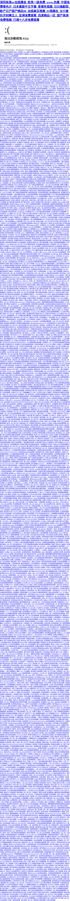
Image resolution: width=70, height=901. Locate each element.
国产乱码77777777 (16, 334)
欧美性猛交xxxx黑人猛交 (61, 167)
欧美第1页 (57, 575)
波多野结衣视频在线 (45, 856)
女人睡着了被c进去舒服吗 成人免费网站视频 (27, 500)
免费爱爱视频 (50, 594)
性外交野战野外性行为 (53, 183)
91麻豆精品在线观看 (22, 179)
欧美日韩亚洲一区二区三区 (9, 446)
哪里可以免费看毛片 (42, 436)
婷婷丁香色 (23, 817)
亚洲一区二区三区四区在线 (24, 352)
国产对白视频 (4, 246)
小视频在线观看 (35, 598)
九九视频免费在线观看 (34, 342)
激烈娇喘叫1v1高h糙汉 (16, 79)
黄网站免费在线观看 (45, 363)
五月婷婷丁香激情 (50, 298)
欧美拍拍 (60, 657)
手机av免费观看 (43, 796)
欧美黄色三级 (57, 240)
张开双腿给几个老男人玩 (22, 582)
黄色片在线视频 (16, 442)
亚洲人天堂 (46, 456)
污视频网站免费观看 (57, 513)
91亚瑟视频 (30, 513)
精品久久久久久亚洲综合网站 (54, 65)
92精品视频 (60, 606)
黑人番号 (61, 250)
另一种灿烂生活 (47, 711)
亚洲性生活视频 (12, 740)
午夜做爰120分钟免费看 (10, 625)
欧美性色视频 (24, 154)
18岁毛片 (48, 408)
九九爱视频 (4, 300)
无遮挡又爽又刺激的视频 (46, 471)
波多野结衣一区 (21, 831)
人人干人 (41, 161)
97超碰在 (54, 202)
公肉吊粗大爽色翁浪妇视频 (9, 594)
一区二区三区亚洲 (13, 306)
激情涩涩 (22, 806)
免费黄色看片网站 (8, 731)
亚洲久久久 (30, 656)
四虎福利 (7, 509)
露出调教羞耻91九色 (10, 338)
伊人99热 (15, 369)
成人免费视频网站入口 (38, 219)
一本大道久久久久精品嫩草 (36, 790)
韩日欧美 (46, 329)
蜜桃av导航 (40, 284)
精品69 (18, 425)
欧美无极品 (22, 415)
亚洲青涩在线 (29, 81)
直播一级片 (12, 63)
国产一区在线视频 (44, 254)
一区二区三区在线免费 (52, 184)
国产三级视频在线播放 (33, 204)
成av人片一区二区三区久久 (58, 281)
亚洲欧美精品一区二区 (58, 832)
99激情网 (21, 834)
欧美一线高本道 (7, 840)
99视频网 (55, 404)
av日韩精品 (20, 106)
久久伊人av (43, 757)
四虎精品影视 (56, 496)
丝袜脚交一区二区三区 (55, 550)
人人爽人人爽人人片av (40, 252)
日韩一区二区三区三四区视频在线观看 (57, 248)
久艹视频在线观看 (30, 884)
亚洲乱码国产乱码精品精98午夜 (34, 165)
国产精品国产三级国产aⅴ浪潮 (17, 381)
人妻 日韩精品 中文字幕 (31, 119)
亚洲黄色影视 (51, 609)
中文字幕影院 (59, 277)
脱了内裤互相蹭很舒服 (36, 184)
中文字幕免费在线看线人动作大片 (29, 223)
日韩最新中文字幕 (46, 444)
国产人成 (4, 219)
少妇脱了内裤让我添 (49, 231)
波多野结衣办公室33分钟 (30, 136)
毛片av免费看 (31, 98)
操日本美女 (59, 481)
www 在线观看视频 (24, 673)
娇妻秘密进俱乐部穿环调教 (28, 254)
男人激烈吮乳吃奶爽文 (58, 150)
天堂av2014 (51, 290)
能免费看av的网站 (47, 446)
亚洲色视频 (54, 607)
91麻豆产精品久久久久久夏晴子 (43, 175)
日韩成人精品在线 (51, 492)
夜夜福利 (14, 673)
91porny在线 (50, 121)
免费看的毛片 (21, 225)
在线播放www (13, 152)
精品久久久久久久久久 (29, 413)
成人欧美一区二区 (27, 900)
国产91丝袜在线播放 (43, 644)
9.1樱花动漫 (20, 717)
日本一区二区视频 (25, 625)
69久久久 (18, 588)
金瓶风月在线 (14, 398)
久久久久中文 (21, 757)
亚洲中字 (41, 390)
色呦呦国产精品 (62, 525)
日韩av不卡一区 (16, 392)
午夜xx (48, 567)
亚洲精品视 (37, 746)
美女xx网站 (46, 127)
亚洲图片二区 (47, 342)
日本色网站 (4, 725)
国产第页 (47, 269)
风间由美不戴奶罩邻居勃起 (57, 448)
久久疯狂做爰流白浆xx (58, 773)
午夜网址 (37, 550)
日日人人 (26, 281)
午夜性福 (56, 431)
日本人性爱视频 (50, 732)
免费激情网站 (61, 800)
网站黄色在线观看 (53, 273)
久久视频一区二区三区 (14, 213)
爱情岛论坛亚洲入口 (34, 381)
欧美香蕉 (40, 867)
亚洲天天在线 (50, 688)
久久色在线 (63, 650)
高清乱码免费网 (10, 258)
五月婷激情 (40, 467)
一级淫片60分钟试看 (57, 104)
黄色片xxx (28, 531)
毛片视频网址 (29, 769)
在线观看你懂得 (56, 358)
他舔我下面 (45, 473)
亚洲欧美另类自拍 (13, 804)
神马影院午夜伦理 (24, 69)
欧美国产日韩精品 (36, 123)
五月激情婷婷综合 (21, 186)
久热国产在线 (40, 183)
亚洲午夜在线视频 (58, 294)
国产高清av (13, 565)
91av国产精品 (55, 267)
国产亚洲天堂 (14, 436)
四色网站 (35, 825)
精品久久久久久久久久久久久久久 (13, 744)
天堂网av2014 (8, 584)
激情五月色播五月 (6, 590)
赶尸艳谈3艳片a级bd (34, 96)
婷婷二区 (53, 163)
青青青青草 (56, 882)
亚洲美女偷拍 (48, 146)
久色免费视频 (12, 86)
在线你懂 (20, 221)
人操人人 (41, 492)
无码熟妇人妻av (47, 308)
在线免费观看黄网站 (6, 582)
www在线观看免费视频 (38, 700)
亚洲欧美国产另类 (17, 461)
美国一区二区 (46, 886)
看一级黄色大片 (9, 429)
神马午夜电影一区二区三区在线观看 (27, 719)
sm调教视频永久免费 (30, 404)
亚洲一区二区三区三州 (9, 394)
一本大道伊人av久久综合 (43, 294)
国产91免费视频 (61, 211)
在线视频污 (16, 256)
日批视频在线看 (24, 479)
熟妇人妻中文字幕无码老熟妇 (15, 375)
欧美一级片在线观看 (9, 404)
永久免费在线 (48, 582)
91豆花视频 (4, 473)
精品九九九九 (50, 765)
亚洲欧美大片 (9, 607)
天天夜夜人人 (45, 319)
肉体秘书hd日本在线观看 (24, 102)
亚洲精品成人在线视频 (62, 471)
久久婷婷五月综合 (20, 519)
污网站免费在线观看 (23, 75)
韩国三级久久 (54, 650)
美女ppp (55, 761)
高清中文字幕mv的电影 (30, 213)
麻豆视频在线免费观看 (47, 419)
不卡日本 (12, 102)
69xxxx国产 (65, 575)
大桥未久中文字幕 (58, 698)
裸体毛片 (40, 438)
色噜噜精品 (62, 165)
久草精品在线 (38, 640)
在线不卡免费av (36, 536)
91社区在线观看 (10, 767)
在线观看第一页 (12, 315)
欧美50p (23, 640)
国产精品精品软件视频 (49, 561)
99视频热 (52, 125)
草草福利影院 (18, 484)
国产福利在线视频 (40, 121)
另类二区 (5, 692)
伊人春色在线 (32, 875)
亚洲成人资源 (8, 486)
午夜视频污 (4, 350)
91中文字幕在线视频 (45, 619)
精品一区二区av (56, 131)
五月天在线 (34, 350)
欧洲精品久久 (29, 375)
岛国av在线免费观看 (60, 423)
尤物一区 (22, 804)
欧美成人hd (47, 754)
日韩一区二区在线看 (52, 400)
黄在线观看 (16, 815)
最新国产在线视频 (45, 131)
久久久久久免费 (33, 817)
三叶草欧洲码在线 (63, 111)
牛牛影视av (35, 665)
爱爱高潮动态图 (15, 73)
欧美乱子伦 (47, 896)
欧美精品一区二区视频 (28, 406)
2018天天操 (10, 352)
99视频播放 (47, 852)
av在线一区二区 (41, 215)
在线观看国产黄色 (56, 133)
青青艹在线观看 (61, 125)
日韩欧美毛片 (30, 211)
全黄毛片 (21, 152)
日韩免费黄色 (22, 98)
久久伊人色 (43, 673)
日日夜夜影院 (8, 669)
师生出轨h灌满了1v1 (55, 592)
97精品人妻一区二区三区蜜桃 (48, 213)
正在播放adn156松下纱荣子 (13, 248)
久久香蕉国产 (48, 890)
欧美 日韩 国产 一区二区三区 (40, 133)
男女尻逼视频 (58, 684)
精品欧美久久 (26, 561)
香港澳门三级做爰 (35, 742)
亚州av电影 (39, 236)
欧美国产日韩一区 (55, 350)
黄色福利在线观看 (11, 209)
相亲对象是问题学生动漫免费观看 (35, 431)
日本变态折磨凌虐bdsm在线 (40, 648)
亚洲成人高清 (21, 111)
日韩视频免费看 (46, 880)
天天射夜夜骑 (59, 540)
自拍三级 (57, 146)
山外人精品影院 (7, 386)
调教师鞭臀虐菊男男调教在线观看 (53, 302)
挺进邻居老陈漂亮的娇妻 (26, 338)
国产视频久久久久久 (38, 463)
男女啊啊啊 (16, 373)
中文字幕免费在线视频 (11, 125)
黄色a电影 (63, 100)
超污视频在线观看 (61, 734)
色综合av (28, 617)
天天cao (10, 490)
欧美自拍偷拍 (54, 656)
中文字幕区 (40, 621)
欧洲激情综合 (24, 896)
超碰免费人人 (9, 144)
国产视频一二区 (26, 825)
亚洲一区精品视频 (14, 900)
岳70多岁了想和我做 (40, 831)
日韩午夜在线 (32, 631)
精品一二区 (34, 196)
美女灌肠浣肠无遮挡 (43, 244)
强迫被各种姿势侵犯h (19, 492)
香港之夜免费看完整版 (62, 752)
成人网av (16, 481)
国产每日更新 (51, 838)
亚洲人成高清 (15, 200)
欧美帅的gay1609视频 (11, 90)
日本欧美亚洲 (64, 588)
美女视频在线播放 (63, 117)
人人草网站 (16, 406)
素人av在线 (61, 202)
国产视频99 (28, 152)
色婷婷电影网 (7, 83)
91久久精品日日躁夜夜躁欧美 (34, 261)
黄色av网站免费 (17, 183)
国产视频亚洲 (61, 142)
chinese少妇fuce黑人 (48, 96)
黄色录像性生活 (50, 75)
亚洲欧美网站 (41, 179)
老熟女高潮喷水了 (59, 634)
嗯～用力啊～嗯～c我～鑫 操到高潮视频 (35, 588)
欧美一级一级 (11, 273)
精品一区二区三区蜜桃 (36, 775)
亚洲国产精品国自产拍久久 (25, 371)
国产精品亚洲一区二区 (42, 67)
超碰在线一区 (24, 423)
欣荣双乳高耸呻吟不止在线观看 (15, 242)
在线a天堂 (39, 356)
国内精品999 (24, 288)
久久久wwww (52, 525)
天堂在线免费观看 (32, 194)
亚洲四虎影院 (25, 267)
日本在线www (17, 281)
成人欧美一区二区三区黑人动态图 (33, 732)
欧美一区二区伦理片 (36, 490)
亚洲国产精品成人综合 (33, 208)
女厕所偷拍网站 (41, 486)
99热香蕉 (54, 338)
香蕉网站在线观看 (56, 815)
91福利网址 (54, 456)
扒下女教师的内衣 (42, 573)
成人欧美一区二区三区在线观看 (24, 292)
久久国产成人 (15, 650)
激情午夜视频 (63, 404)
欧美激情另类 (17, 548)
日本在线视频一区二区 (7, 738)
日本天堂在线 (48, 236)
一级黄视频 (59, 429)
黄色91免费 (20, 206)
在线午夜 (16, 861)
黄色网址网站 (32, 771)
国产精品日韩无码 (20, 331)
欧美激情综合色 (25, 350)
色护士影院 (65, 348)
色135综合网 (47, 504)
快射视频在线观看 (6, 548)
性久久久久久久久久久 (37, 135)
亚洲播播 (60, 271)
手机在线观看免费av (60, 463)
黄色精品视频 (53, 217)
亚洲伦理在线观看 (37, 138)
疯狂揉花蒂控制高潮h (29, 198)
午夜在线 (50, 527)
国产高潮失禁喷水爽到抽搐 (24, 92)
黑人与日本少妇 (55, 329)
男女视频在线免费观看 (57, 81)
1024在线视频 (21, 319)
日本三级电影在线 (57, 102)
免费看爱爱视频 (63, 492)
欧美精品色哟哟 (12, 167)
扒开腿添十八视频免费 (17, 131)
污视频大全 (17, 217)
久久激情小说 (22, 209)
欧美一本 (33, 281)
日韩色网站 (41, 519)
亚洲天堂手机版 (50, 313)
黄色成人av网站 (26, 377)
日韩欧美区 (4, 275)
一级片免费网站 (10, 671)
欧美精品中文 (60, 721)
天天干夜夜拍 (8, 229)
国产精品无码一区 (33, 340)
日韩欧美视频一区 (37, 506)
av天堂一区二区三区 (61, 175)
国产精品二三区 (65, 273)
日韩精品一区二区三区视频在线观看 (40, 286)
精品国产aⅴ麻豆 (26, 113)
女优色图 (38, 667)
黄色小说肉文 (36, 561)
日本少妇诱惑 (51, 179)
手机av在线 (3, 381)
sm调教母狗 (14, 800)
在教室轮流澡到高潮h (51, 663)
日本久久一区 (44, 627)
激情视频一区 (11, 711)
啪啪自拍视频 (35, 654)
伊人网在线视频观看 (60, 890)
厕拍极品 (16, 592)
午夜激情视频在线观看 (11, 388)
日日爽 (53, 211)
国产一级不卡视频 (32, 684)
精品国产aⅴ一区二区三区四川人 (51, 396)
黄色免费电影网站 (16, 231)
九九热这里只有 (22, 888)
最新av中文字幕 (43, 865)
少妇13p (19, 290)
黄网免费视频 (15, 534)
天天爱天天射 (4, 661)
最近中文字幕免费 (24, 196)
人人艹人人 (39, 606)
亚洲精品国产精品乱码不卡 (36, 313)
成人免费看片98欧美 (27, 294)
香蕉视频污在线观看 (31, 63)
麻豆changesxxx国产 (33, 225)
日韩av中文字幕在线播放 (61, 444)
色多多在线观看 (45, 719)
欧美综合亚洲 (35, 521)
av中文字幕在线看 (21, 619)
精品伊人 (66, 271)
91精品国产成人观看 (33, 148)
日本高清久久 (6, 138)
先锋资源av (10, 865)
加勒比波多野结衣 (62, 154)
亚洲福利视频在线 (23, 327)
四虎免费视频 (5, 806)
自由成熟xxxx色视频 (37, 75)
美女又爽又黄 (64, 736)
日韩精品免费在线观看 (12, 267)
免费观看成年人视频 (32, 233)
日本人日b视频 (9, 554)
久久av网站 (57, 61)
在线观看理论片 (51, 90)
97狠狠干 (49, 392)
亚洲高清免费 (42, 748)
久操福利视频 (64, 511)
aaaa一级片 (14, 586)
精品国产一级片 (52, 529)
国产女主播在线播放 (6, 379)
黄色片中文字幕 (49, 138)
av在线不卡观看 (54, 100)
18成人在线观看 (60, 148)
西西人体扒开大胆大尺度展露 (18, 440)
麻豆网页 (7, 707)
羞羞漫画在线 (32, 192)
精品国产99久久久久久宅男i (13, 215)
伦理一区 (21, 158)
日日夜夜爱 (65, 567)
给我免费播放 (4, 73)
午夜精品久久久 (53, 579)
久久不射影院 (31, 319)
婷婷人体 (18, 736)
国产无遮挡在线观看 (36, 115)
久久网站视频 (39, 142)
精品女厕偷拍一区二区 (47, 233)
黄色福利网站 (45, 736)
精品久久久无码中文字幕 (57, 196)
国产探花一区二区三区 (21, 317)
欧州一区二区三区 (13, 423)
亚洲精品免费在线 (36, 538)
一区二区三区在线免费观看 (54, 336)
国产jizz (17, 515)
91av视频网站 (21, 767)
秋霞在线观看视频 (34, 58)
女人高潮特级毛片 (13, 408)
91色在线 (41, 802)
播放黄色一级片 (64, 60)
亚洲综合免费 (7, 133)
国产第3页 (30, 640)
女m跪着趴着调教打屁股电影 (41, 129)
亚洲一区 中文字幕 (49, 671)
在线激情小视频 (12, 88)
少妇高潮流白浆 (17, 623)
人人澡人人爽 (51, 271)
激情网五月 (58, 527)
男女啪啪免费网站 (17, 121)
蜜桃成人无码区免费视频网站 (9, 169)
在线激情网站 (24, 481)
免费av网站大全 (12, 69)
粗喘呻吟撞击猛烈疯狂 (45, 359)
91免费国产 (17, 146)
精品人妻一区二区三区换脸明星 (35, 517)
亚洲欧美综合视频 (35, 94)
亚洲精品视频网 (40, 181)
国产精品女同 (24, 529)
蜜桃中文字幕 (59, 96)
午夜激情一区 (28, 623)
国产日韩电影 (9, 186)
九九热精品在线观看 (50, 111)
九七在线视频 (15, 177)
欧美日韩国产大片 (29, 334)
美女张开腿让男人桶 (25, 325)
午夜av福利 (27, 696)
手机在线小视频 (39, 836)
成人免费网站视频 (39, 713)
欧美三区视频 (9, 536)
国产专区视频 (15, 154)
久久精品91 (35, 673)
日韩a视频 (42, 777)
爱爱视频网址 (14, 813)
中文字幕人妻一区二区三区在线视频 (27, 615)
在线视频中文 (39, 509)
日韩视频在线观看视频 (21, 361)
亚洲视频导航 (20, 273)
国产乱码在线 (23, 508)
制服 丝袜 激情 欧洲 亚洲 (27, 354)
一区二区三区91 (21, 575)
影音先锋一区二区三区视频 (59, 171)
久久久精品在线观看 (41, 373)
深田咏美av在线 (40, 827)
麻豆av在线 (7, 129)
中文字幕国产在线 (10, 290)
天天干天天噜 (24, 534)
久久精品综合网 (44, 136)
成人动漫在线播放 (34, 702)
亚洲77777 (28, 713)
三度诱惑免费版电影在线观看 (42, 240)
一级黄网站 (41, 502)
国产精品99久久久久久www (11, 277)
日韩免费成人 (43, 317)
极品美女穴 (44, 223)
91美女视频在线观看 (19, 513)
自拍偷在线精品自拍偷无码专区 (18, 115)
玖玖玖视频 (8, 700)
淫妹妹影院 (39, 375)
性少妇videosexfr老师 (15, 723)
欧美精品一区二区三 (52, 502)
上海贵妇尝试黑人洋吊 (37, 427)
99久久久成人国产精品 (44, 771)
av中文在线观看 (11, 223)
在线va (20, 88)
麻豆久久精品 (56, 309)
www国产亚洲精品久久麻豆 (36, 90)
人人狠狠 (18, 309)
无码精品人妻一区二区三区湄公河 (35, 838)
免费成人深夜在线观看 (51, 509)
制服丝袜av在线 (58, 715)
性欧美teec (10, 292)
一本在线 (44, 550)
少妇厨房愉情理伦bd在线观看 (34, 275)
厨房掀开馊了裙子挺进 (45, 61)
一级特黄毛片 (9, 588)
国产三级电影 (57, 352)
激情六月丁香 (13, 346)
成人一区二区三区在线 (11, 631)
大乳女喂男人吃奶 (56, 136)
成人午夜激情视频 (6, 58)
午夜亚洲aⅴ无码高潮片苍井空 (42, 315)
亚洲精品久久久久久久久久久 (22, 283)
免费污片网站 (47, 500)
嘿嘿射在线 (30, 65)
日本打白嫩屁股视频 (21, 863)
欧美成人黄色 (51, 779)
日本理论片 (44, 217)
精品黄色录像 (19, 554)
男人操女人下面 (5, 419)
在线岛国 (29, 415)
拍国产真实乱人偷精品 (58, 544)
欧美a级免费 (21, 259)
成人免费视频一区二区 (29, 146)
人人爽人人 (39, 306)
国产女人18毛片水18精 (11, 67)
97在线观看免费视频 (48, 148)
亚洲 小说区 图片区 (61, 219)
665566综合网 (62, 173)
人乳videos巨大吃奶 (27, 373)
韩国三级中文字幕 (32, 131)
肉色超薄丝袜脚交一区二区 (55, 498)
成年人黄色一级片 (23, 682)
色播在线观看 (43, 857)
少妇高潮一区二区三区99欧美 (23, 271)
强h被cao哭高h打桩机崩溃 (22, 238)
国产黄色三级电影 (53, 159)
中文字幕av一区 (26, 129)
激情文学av (36, 258)
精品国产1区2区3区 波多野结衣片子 (52, 642)
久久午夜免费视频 (20, 486)
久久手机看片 (23, 348)
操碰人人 (60, 632)
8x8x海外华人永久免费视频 (43, 73)
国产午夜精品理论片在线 (28, 125)
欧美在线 (60, 796)
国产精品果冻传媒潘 (13, 202)
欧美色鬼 (50, 234)
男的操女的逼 (36, 238)
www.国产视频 (22, 819)
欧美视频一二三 (64, 546)
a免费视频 (43, 296)
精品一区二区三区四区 (42, 402)
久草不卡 (51, 600)
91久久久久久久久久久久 (43, 569)
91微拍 (59, 344)
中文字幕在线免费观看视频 (60, 194)
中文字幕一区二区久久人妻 (50, 369)
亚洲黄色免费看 (56, 567)
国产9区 (12, 573)
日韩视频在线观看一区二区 (59, 269)
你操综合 (47, 784)
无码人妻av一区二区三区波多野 (34, 604)
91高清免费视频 (9, 686)
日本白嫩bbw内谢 (8, 846)
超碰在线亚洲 (11, 319)
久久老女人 (53, 415)
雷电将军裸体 (62, 69)
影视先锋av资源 (45, 300)
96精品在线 (32, 440)
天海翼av (46, 86)
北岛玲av (8, 252)
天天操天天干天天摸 (12, 817)
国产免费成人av (57, 754)
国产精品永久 (54, 473)
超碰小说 (55, 60)
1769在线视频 (44, 163)
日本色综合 (10, 367)
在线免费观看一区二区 (20, 675)
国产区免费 (63, 221)
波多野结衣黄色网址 (42, 77)
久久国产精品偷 (25, 388)
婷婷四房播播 (22, 873)
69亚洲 (67, 417)
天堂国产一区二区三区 (31, 484)
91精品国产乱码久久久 (12, 108)
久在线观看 (23, 408)
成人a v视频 (9, 458)
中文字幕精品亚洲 (29, 244)
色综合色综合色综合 (19, 284)
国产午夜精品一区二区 (55, 875)
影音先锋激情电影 (44, 63)
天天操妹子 (55, 636)
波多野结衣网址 (16, 509)
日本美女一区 (55, 692)
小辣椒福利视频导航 (54, 873)
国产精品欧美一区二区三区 (28, 398)
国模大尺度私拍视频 (21, 458)
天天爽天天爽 (33, 483)
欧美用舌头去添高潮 (30, 365)
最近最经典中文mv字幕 (19, 642)
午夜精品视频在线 (6, 577)
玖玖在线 (65, 354)
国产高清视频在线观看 (16, 275)
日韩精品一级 (22, 394)
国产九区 (28, 715)
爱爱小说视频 (18, 229)
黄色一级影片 (8, 438)
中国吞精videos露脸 (18, 531)
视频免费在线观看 (53, 265)
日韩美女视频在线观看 (40, 763)
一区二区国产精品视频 (27, 306)
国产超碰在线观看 (42, 292)
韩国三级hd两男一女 (6, 340)
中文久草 (28, 506)
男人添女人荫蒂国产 (30, 461)
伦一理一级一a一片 (26, 709)
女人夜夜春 (26, 648)
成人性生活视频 (31, 331)
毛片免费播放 (51, 861)
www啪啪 (39, 898)
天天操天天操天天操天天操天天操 (38, 892)
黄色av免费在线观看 (18, 879)
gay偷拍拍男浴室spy (33, 627)
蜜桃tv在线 (33, 179)
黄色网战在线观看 (26, 156)
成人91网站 (60, 75)
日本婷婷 (39, 111)
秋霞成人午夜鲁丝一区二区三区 (25, 607)
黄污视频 (62, 681)
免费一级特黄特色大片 (59, 823)
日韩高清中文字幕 (59, 215)
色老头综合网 (12, 140)
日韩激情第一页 (58, 227)
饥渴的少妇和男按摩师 (61, 434)
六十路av (44, 521)
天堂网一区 (6, 98)
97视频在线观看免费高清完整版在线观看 (15, 396)
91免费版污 (56, 756)
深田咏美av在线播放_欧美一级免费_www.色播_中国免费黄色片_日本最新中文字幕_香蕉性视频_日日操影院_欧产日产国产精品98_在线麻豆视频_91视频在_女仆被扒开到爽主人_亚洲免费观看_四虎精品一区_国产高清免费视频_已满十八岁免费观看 (35, 11)
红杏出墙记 (12, 279)
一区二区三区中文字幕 (51, 221)
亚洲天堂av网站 (21, 313)
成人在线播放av (10, 221)
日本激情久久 (50, 863)
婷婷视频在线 (24, 190)
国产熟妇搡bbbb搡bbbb (50, 177)
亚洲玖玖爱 (35, 532)
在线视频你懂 (31, 450)
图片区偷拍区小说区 (17, 171)
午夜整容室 (64, 140)
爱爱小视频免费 (7, 331)
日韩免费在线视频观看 (40, 169)
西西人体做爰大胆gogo (25, 498)
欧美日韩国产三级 (52, 727)
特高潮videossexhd (8, 525)
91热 (39, 106)
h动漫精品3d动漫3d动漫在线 (55, 679)
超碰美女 (8, 748)
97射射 (39, 473)
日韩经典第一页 (63, 571)
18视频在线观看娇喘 (39, 113)
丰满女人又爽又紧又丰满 (21, 796)
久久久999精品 (57, 286)
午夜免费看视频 (35, 396)
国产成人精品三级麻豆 (26, 550)
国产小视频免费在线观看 (51, 375)
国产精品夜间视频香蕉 (46, 425)
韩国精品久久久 (32, 363)
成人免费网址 (53, 436)
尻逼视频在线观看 (21, 367)
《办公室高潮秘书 (52, 546)
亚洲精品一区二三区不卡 (50, 746)
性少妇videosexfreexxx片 (39, 323)
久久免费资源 (27, 252)
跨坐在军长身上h (46, 715)
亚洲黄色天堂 (65, 192)
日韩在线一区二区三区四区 (30, 848)
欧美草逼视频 (4, 838)
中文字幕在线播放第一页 (8, 757)
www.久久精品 (7, 192)
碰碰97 (46, 479)
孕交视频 (10, 238)
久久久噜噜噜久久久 (52, 713)
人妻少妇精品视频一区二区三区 (20, 269)
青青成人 (23, 256)
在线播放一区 (7, 183)
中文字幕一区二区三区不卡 (57, 738)
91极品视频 (33, 61)
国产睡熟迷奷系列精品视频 (50, 511)
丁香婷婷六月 (33, 856)
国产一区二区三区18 (9, 654)
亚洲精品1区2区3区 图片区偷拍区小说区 (52, 465)
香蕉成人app (26, 706)
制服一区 (47, 657)
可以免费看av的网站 (18, 358)
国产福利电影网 (20, 110)
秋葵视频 (26, 694)
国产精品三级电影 (25, 159)
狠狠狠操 (37, 352)
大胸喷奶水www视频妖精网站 (38, 738)
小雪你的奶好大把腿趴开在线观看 (45, 794)
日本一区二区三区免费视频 (55, 690)
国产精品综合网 (33, 140)
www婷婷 (15, 508)
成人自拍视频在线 (29, 215)
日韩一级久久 (61, 794)
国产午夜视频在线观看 (60, 888)
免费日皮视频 (33, 508)
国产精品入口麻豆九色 (8, 60)
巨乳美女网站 (14, 894)
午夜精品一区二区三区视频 (56, 144)
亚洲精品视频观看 (10, 225)
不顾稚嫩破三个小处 (50, 356)
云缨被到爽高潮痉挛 (23, 336)
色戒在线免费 (43, 684)
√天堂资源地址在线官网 (49, 602)
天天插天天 (19, 536)
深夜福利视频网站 (42, 88)
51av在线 (30, 831)
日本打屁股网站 (9, 827)
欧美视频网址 (60, 225)
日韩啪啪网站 (58, 259)
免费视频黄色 (34, 829)
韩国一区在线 (12, 494)
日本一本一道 (4, 754)
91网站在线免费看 (34, 642)
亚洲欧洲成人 (23, 594)
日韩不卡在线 (49, 621)
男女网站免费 (7, 523)
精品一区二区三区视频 (56, 611)
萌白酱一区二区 (38, 663)
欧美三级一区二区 (11, 296)
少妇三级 (64, 359)
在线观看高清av (65, 627)
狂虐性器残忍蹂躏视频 (20, 58)
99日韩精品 (33, 609)
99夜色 (28, 867)
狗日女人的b (17, 842)
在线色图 (7, 402)
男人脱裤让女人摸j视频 (8, 75)
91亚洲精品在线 (62, 861)
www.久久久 (28, 663)
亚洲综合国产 (40, 596)
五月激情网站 (8, 136)
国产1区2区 (37, 102)
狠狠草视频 (24, 592)
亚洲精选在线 (25, 234)
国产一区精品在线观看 (58, 83)
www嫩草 (16, 590)
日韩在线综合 (36, 127)
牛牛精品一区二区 (43, 100)
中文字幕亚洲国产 (64, 836)
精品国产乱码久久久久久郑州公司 (37, 767)
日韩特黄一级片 (29, 142)
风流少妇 (24, 679)
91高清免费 (22, 86)
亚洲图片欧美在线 (18, 621)
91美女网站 (12, 356)
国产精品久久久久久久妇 (33, 206)
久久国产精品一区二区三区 (61, 569)
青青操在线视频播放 (61, 306)
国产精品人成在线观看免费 (27, 100)
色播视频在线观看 (45, 110)
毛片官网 (63, 869)
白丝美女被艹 (53, 767)
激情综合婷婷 (43, 158)
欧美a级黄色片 (17, 544)
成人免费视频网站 (64, 377)
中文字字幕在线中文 (23, 877)
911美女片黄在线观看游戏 (18, 246)
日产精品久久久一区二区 (36, 408)
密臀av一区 (52, 675)
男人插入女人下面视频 (11, 161)
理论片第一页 (57, 200)
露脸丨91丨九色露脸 (23, 671)
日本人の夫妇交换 (14, 690)
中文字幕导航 (31, 486)
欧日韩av (8, 508)
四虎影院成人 (7, 688)
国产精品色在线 (5, 663)
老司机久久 (19, 365)
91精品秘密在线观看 (12, 348)
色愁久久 (53, 707)
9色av (67, 677)
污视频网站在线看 (23, 61)
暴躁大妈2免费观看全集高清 (56, 700)
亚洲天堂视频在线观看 (27, 77)
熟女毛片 (51, 292)
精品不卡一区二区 (47, 167)
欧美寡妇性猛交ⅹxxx (18, 704)
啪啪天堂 (34, 234)
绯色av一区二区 (17, 252)
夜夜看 (13, 638)
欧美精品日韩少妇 (50, 490)
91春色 (45, 79)
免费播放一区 (55, 300)
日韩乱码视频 (38, 344)
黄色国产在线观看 (37, 671)
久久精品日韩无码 (15, 250)
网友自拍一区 (61, 759)
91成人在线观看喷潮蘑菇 (57, 242)
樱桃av (19, 782)
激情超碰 (29, 279)
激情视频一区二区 (10, 336)
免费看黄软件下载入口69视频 (53, 879)
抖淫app (51, 373)
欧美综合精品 (53, 532)
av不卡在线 (49, 135)
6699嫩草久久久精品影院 (22, 311)
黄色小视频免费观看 (31, 171)
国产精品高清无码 (30, 554)
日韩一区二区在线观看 (62, 58)
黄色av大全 (64, 500)
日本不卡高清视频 (51, 142)
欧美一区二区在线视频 (17, 788)
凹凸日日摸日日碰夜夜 (56, 123)
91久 (60, 532)
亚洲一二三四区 (56, 581)
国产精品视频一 (10, 104)
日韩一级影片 (19, 300)
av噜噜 (2, 173)
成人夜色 (11, 300)
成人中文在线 (36, 496)
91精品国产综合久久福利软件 (45, 442)
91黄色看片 (32, 288)
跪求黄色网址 (27, 248)
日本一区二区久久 (40, 273)
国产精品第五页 (37, 377)
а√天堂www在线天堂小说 (54, 706)
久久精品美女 (38, 177)
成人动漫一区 (19, 429)
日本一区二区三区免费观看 (58, 77)
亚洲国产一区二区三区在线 (9, 550)
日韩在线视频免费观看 (27, 542)
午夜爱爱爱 (18, 669)
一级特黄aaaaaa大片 (6, 854)
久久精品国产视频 (16, 611)
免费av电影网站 (26, 448)
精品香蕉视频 (15, 419)
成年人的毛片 (62, 238)
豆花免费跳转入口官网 (57, 365)
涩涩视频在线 (12, 261)
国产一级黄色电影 (55, 288)
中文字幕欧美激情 (31, 144)
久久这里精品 (9, 632)
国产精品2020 (37, 850)
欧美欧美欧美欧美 (36, 361)
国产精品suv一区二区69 (16, 617)
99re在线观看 (38, 840)
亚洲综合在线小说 (33, 242)
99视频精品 (25, 775)
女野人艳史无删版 (23, 475)
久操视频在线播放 (60, 454)
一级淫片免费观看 (43, 717)
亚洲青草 (40, 298)
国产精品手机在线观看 (12, 294)
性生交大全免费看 (38, 248)
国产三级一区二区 (41, 290)
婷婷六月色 (23, 861)
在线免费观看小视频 (16, 750)
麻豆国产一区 (15, 779)
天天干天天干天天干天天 (8, 259)
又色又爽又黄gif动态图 (10, 286)
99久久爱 (8, 579)
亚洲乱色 (14, 98)
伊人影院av (29, 681)
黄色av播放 (28, 300)
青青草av (32, 356)
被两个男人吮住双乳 (23, 692)
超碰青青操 (7, 850)
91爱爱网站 (16, 129)
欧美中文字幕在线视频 (19, 567)
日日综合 (30, 546)
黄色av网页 (6, 231)
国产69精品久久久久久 (37, 154)
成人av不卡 (19, 165)
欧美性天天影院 (34, 167)
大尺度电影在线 (31, 844)
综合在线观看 (53, 458)
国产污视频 (37, 752)
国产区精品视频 (10, 734)
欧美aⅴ (18, 679)
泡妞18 (33, 159)
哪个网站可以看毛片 (10, 304)
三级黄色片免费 (58, 552)
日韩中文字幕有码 (43, 333)
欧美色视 (57, 152)
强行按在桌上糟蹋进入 (22, 219)
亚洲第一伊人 (15, 677)
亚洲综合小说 (9, 515)
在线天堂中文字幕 (13, 77)
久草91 (33, 202)
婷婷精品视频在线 (58, 209)
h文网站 (49, 215)
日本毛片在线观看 (6, 513)
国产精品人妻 (44, 340)
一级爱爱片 (58, 121)
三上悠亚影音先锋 (16, 659)
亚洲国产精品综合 (35, 423)
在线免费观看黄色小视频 (59, 63)
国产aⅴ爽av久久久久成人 (59, 106)
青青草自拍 (43, 804)
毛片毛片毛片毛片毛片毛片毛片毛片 (14, 342)
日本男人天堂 (26, 669)
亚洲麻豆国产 (34, 217)
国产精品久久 (50, 154)
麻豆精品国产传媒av (6, 271)
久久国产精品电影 (8, 365)
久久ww (62, 665)
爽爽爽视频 (4, 890)
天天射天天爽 (41, 392)
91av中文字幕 (62, 261)
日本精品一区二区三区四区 (28, 161)
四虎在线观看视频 (33, 256)
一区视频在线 (15, 563)
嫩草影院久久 (14, 94)
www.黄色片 (49, 790)
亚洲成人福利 (39, 383)
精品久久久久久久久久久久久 (26, 60)
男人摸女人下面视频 (31, 158)
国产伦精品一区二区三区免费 (50, 877)
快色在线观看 (52, 79)
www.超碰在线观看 (51, 261)
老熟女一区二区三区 (15, 634)
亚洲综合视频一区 (40, 371)
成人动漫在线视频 (43, 515)
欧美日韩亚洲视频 (48, 206)
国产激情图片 (45, 106)
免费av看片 (23, 754)
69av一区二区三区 (34, 186)
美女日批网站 (4, 436)
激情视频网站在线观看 (43, 83)
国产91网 (5, 346)
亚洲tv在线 (44, 811)
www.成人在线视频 (40, 859)
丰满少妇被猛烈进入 (39, 156)
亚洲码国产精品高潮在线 (52, 640)
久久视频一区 (48, 334)
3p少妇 (4, 709)
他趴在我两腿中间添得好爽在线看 (24, 83)
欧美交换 (31, 394)
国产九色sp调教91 (21, 632)
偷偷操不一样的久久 (40, 108)
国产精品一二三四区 (7, 96)
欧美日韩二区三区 (50, 467)
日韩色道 (9, 117)
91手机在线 (66, 352)
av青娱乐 (17, 467)
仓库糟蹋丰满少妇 (10, 656)
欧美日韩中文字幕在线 (24, 85)
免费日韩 (15, 138)
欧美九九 (22, 713)
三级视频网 (60, 333)
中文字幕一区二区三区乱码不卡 (36, 259)
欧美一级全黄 (53, 556)
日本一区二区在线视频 (28, 644)
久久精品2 (7, 358)
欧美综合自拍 (11, 111)
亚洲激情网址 (45, 229)
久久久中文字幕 (10, 782)
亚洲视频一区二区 (51, 165)
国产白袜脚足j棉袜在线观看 (52, 354)
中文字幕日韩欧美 (45, 882)
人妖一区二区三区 (27, 73)
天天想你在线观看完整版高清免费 (15, 546)
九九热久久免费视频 (12, 409)
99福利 (55, 238)
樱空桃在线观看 (25, 409)
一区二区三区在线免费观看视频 (48, 508)
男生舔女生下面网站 (46, 617)
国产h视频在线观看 (57, 384)
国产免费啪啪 (39, 813)
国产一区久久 (51, 842)
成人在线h (43, 750)
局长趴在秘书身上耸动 (49, 327)
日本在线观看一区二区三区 (9, 325)
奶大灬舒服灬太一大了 (30, 761)
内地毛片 (10, 146)
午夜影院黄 (30, 661)
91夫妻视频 (28, 559)
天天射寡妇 (41, 400)
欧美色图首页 (14, 190)
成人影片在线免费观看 (52, 161)
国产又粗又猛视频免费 (11, 254)
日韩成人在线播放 (27, 177)
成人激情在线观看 (43, 288)
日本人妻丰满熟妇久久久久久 (42, 559)
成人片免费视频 (39, 92)
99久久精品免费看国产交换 (37, 265)
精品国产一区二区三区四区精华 (54, 438)
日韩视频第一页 (55, 475)
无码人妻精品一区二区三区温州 (28, 417)
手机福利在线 (37, 231)
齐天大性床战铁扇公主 (43, 60)
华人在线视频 (42, 875)
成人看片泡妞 (60, 92)
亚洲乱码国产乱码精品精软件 (30, 444)
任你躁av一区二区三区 (17, 882)
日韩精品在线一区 (58, 408)
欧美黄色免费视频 (29, 183)
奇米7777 (45, 681)
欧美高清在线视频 (53, 156)
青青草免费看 (46, 209)
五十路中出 (48, 390)
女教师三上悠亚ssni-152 (35, 754)
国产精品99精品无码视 (21, 123)
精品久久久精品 (47, 423)
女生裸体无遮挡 (13, 350)
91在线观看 (62, 79)
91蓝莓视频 (41, 613)
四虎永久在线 (49, 788)
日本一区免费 (38, 659)
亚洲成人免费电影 (22, 71)
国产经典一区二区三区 (58, 67)
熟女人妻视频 (59, 777)
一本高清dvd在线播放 (26, 369)
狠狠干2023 (46, 898)
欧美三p (33, 867)
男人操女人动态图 (32, 110)
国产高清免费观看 (27, 434)
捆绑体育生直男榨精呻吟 (61, 771)
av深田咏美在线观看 (58, 613)
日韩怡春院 (43, 119)
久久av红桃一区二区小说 (25, 794)
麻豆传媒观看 (17, 761)
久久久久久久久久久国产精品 (35, 788)
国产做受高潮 (30, 236)
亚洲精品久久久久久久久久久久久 (42, 846)
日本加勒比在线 (6, 642)
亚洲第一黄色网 (9, 309)
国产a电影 (17, 188)
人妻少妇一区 (35, 602)
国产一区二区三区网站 (18, 65)
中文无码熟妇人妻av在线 (9, 329)
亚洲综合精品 (28, 859)
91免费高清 (65, 527)
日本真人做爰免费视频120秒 (37, 686)
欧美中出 (58, 394)
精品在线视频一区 (43, 125)
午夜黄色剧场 (61, 90)
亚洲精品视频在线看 (23, 323)
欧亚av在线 (39, 221)
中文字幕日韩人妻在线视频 (29, 425)
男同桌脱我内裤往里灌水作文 (58, 857)
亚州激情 (58, 488)
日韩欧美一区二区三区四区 (33, 79)
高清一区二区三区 (39, 546)
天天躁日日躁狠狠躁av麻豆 (45, 638)
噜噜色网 (51, 108)
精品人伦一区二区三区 (18, 823)
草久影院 (53, 742)
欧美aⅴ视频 (8, 431)
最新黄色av (9, 694)
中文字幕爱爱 (48, 634)
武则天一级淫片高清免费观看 (26, 759)
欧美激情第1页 (52, 323)
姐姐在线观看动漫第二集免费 (9, 529)
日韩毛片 (36, 300)
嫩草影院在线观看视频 (12, 173)
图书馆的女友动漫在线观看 (61, 880)
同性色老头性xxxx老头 (36, 71)
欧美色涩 (36, 325)
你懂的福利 (21, 150)
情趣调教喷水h (50, 92)
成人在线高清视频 (16, 802)
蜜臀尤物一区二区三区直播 (23, 175)
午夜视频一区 (54, 86)
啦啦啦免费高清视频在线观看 (9, 609)
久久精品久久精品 (8, 179)
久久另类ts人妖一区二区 (34, 86)
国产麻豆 (21, 261)
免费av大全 (3, 494)
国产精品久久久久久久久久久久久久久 (45, 85)
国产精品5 (27, 532)
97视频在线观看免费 (34, 386)
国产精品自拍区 (34, 163)
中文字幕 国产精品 (26, 169)
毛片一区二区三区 (29, 221)
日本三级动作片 (54, 588)
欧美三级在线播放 (21, 96)
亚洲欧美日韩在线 (37, 269)
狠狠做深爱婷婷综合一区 (30, 309)
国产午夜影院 (31, 111)
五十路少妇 (21, 211)
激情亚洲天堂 (57, 559)
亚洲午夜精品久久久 (19, 363)
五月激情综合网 (61, 609)
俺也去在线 (33, 190)
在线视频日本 (46, 496)
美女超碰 (60, 163)
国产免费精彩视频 (38, 852)
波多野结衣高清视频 (20, 786)
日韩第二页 (33, 796)
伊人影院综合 (22, 140)
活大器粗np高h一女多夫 (45, 198)
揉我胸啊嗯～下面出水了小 (61, 73)
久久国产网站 (65, 311)
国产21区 (45, 556)
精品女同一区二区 (28, 842)
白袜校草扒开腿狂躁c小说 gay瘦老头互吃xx (14, 184)
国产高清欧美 (29, 150)
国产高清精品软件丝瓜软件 (57, 469)
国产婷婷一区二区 (32, 358)
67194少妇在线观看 (32, 804)
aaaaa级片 (52, 333)
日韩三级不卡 (34, 523)
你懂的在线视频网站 (20, 386)
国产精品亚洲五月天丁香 (8, 61)
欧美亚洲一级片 (10, 742)
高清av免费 (51, 521)
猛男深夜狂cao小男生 (37, 421)
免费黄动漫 (22, 90)
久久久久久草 (35, 311)
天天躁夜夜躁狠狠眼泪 (55, 563)
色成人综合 (6, 131)
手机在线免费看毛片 (16, 604)
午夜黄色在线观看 (44, 744)
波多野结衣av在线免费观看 (36, 765)
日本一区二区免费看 (34, 246)
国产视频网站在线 (57, 129)
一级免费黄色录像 (19, 194)
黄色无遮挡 (16, 771)
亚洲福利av (55, 110)
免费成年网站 (30, 638)
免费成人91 (7, 517)
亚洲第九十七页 (6, 531)
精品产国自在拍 (63, 323)
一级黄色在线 (9, 619)
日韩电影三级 (45, 102)
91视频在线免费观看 (25, 315)
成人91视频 (32, 209)
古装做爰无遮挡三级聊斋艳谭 (39, 475)
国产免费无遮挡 (7, 317)
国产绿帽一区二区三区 (45, 200)
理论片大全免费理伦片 (25, 850)
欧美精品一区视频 (31, 744)
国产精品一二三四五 (12, 542)
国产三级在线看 (44, 140)
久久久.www (4, 356)
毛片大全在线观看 (37, 582)
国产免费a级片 (13, 479)
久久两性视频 (4, 308)
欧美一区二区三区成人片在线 (40, 267)
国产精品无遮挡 (62, 806)
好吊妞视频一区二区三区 (38, 529)
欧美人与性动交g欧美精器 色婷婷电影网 (42, 481)
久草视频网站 (56, 450)
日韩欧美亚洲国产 (31, 106)
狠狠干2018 (50, 113)
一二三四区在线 (59, 135)
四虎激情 (44, 563)
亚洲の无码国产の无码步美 (25, 809)
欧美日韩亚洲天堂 (24, 329)
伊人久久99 (37, 279)
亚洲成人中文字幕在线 (56, 865)
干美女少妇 (42, 609)
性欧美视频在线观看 (27, 779)
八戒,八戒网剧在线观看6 (61, 711)
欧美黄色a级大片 (28, 117)
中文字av (26, 688)
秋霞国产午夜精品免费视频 (9, 713)
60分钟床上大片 (19, 233)
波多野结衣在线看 (48, 734)
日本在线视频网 (62, 561)
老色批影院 (65, 71)
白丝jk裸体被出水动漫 (60, 186)
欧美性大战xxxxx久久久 (50, 94)
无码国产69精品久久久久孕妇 (23, 584)
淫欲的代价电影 (48, 306)
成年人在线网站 (49, 802)
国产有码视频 (43, 350)
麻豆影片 (25, 265)
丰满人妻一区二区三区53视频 (9, 773)
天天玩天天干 (32, 707)
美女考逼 (7, 677)
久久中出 (50, 259)
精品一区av (32, 573)
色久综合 (38, 542)
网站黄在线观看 (36, 459)
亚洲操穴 (20, 142)
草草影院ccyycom (61, 233)
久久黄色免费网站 (60, 198)
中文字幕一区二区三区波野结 (57, 831)
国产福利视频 (44, 242)
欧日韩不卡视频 (40, 567)
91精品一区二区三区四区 (13, 552)
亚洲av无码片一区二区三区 (51, 459)
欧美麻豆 (31, 567)
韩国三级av (46, 742)
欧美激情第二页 (12, 100)
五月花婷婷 (65, 183)
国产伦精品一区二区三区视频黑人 (31, 227)
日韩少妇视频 (58, 894)
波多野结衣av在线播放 (15, 652)
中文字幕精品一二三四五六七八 (28, 296)
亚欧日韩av (33, 200)
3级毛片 (15, 700)
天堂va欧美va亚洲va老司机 (54, 534)
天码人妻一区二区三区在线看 (32, 308)
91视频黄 (54, 173)
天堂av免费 (47, 682)
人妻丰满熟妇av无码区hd (58, 98)
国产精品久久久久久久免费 (50, 586)
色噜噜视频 (45, 204)
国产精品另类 (25, 202)
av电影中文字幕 (24, 465)
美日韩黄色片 (16, 579)
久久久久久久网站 (62, 258)
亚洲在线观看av (59, 582)
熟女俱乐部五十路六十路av (21, 133)
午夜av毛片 (9, 400)
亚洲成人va (12, 473)
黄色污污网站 (39, 661)
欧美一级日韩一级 (14, 359)
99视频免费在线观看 (18, 390)
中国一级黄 (31, 861)
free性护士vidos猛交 (43, 607)
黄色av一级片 (55, 644)
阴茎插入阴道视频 (40, 900)
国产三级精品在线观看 (35, 458)
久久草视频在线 (42, 884)
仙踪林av (43, 325)
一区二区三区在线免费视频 (12, 413)
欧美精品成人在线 (8, 719)
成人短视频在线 (36, 729)
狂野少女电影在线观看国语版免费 (46, 117)
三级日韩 (45, 123)
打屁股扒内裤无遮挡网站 (39, 69)
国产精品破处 (40, 725)
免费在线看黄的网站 (13, 540)
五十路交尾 (64, 331)
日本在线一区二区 (6, 196)
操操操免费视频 (44, 815)
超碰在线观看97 (59, 531)
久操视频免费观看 (45, 321)
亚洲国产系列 (18, 694)
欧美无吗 (52, 169)
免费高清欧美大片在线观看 (23, 240)
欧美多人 (24, 188)
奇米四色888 (12, 211)
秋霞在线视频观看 (47, 821)
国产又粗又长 (26, 250)
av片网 (46, 458)
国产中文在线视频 (31, 704)
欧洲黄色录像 (39, 65)
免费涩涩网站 (39, 646)
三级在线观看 (35, 692)
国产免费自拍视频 (39, 531)
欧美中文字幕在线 (10, 206)
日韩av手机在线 (44, 171)
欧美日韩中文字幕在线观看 (46, 277)
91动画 (10, 217)
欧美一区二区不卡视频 (27, 263)
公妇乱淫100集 (60, 292)
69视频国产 (59, 138)
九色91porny (53, 538)
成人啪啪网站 (57, 390)
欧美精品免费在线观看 (24, 496)
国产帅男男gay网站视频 (17, 867)
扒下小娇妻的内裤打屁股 (28, 411)
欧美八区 (52, 223)
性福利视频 (17, 136)
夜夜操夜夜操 (36, 552)
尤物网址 (20, 404)
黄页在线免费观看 (43, 98)
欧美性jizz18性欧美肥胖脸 (19, 163)
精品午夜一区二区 (28, 504)
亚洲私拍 (60, 409)
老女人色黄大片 (27, 634)
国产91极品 (48, 723)
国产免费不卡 (34, 465)
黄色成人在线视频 (29, 88)
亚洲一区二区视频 (50, 421)
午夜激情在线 (27, 231)
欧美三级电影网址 (45, 309)
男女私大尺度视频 (30, 717)
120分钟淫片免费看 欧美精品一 (14, 81)
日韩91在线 (6, 171)
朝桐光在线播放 (30, 621)
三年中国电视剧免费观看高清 (43, 557)
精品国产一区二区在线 (46, 575)
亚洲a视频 (20, 63)
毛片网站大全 (44, 694)
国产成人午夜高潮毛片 (43, 773)
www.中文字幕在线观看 (21, 829)
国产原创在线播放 (10, 606)
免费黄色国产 (55, 319)
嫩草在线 (37, 369)
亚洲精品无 (61, 602)
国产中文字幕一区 (45, 825)
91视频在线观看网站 (48, 58)
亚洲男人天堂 (44, 484)
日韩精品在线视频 (54, 477)
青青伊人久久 (42, 144)
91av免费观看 (28, 121)
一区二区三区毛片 (54, 763)
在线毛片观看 (31, 284)
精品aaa (9, 369)
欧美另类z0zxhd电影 (50, 250)
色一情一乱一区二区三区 (52, 71)
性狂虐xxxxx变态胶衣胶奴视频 (48, 461)
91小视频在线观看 (11, 613)
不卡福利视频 (35, 698)
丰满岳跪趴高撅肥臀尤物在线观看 (49, 331)
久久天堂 (64, 590)
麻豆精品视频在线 (28, 181)
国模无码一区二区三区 (37, 688)
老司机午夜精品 (23, 167)
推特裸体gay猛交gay (16, 838)
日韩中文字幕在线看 (26, 346)
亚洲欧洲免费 (47, 494)
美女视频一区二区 (10, 106)
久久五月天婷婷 (17, 431)
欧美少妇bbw (50, 181)
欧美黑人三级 (54, 229)
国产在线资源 (21, 279)
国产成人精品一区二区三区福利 (15, 148)
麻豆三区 (19, 119)
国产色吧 (10, 208)
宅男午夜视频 (51, 900)
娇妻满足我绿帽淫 (10, 323)
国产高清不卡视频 (31, 865)
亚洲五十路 (53, 409)
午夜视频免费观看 (10, 496)
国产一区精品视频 (40, 271)
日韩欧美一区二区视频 (47, 225)
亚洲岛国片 (39, 652)
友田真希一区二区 (26, 127)
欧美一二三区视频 (16, 181)
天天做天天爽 (38, 600)
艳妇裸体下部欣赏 (56, 717)
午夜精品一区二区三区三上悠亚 (54, 115)
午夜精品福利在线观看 (28, 277)
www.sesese (17, 400)
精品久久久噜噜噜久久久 (32, 229)
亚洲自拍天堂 (53, 681)
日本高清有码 (27, 433)
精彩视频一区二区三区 (42, 150)
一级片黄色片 (12, 821)
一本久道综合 (38, 634)
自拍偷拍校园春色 (21, 573)
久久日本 (25, 579)
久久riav (38, 263)
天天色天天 (66, 648)
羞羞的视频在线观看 (44, 190)
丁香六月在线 (52, 69)
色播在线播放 (17, 117)
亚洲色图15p (65, 756)
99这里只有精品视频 (39, 433)
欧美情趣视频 (42, 234)
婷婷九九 (62, 677)
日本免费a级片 (36, 563)
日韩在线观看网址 (28, 509)
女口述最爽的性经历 (10, 158)
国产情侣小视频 (21, 298)
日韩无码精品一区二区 (28, 400)
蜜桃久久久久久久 (47, 279)
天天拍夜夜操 (19, 865)
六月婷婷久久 (44, 611)
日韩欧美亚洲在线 (36, 329)
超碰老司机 (55, 825)
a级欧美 (39, 209)
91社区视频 (41, 554)
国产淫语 (3, 273)
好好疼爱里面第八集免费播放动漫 (49, 192)
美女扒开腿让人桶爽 (23, 729)
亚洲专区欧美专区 (61, 600)
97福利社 (3, 113)
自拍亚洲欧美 (25, 477)
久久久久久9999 (50, 427)
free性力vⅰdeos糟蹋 (27, 108)
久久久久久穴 (14, 781)
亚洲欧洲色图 (9, 110)
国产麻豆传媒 (22, 286)
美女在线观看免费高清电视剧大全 (18, 538)
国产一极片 (60, 779)
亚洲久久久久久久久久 (20, 807)
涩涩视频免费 (17, 504)
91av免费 (40, 406)
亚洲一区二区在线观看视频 (40, 625)
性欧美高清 (7, 729)
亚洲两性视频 (24, 94)
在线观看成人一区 (39, 727)
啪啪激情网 (61, 88)
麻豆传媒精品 (25, 563)
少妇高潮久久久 (61, 169)
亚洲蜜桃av (50, 792)
